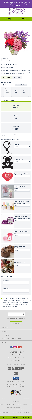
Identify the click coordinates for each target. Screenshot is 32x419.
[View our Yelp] (20, 348)
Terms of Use (28, 412)
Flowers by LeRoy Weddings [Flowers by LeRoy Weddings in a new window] (16, 385)
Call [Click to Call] (5, 417)
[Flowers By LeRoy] (16, 14)
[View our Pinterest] (17, 348)
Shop (8, 18)
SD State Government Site (24, 404)
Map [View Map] (16, 417)
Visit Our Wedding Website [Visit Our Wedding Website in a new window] (16, 387)
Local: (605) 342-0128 (16, 360)
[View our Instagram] (14, 348)
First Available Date (21, 85)
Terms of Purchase (16, 412)
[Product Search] (16, 314)
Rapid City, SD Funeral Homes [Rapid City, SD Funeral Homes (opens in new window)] (11, 399)
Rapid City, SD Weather (7, 404)
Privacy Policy (4, 412)
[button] (16, 378)
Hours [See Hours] (27, 417)
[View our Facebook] (11, 348)
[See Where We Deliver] (16, 323)
